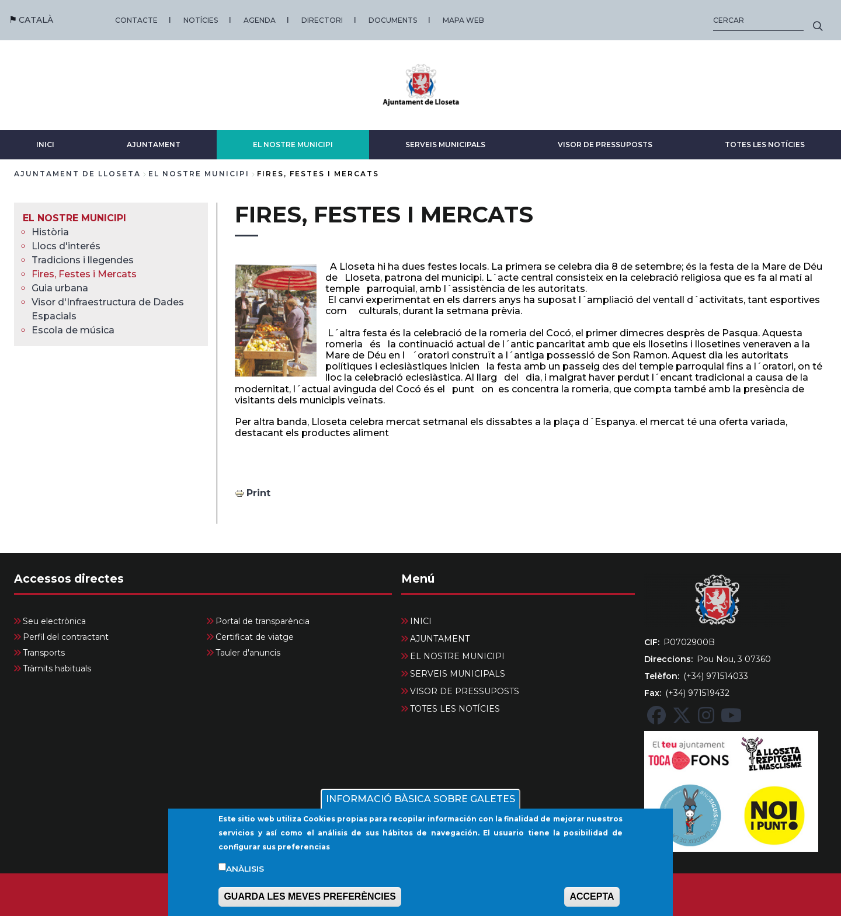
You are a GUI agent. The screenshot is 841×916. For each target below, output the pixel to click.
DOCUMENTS (393, 20)
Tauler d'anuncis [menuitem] (248, 653)
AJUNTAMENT (153, 144)
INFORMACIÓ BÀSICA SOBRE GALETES (420, 801)
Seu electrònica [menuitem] (54, 621)
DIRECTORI (322, 20)
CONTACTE (136, 20)
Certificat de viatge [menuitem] (255, 637)
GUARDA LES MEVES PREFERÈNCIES (310, 900)
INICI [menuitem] (421, 621)
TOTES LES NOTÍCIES (765, 144)
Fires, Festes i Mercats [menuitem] (84, 274)
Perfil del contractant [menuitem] (66, 637)
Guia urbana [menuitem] (60, 288)
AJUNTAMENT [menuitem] (440, 639)
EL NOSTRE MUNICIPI (293, 144)
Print (258, 493)
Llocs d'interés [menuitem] (66, 246)
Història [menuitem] (50, 232)
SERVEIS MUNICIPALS (445, 144)
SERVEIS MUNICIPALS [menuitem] (457, 674)
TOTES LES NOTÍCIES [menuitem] (455, 709)
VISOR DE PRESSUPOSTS (605, 144)
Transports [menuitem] (44, 653)
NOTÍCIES (200, 20)
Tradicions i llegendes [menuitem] (83, 260)
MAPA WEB (463, 20)
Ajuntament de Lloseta (77, 173)
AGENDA (260, 20)
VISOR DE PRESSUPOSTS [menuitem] (464, 691)
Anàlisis (245, 871)
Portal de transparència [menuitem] (263, 621)
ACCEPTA (591, 900)
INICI (45, 144)
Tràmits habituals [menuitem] (57, 668)
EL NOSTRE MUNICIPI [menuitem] (74, 218)
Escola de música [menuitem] (73, 330)
